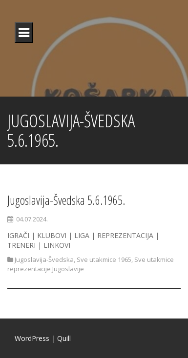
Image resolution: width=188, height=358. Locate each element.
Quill (64, 338)
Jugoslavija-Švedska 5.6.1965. (66, 200)
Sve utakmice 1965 (104, 259)
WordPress (32, 338)
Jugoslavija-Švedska (44, 259)
